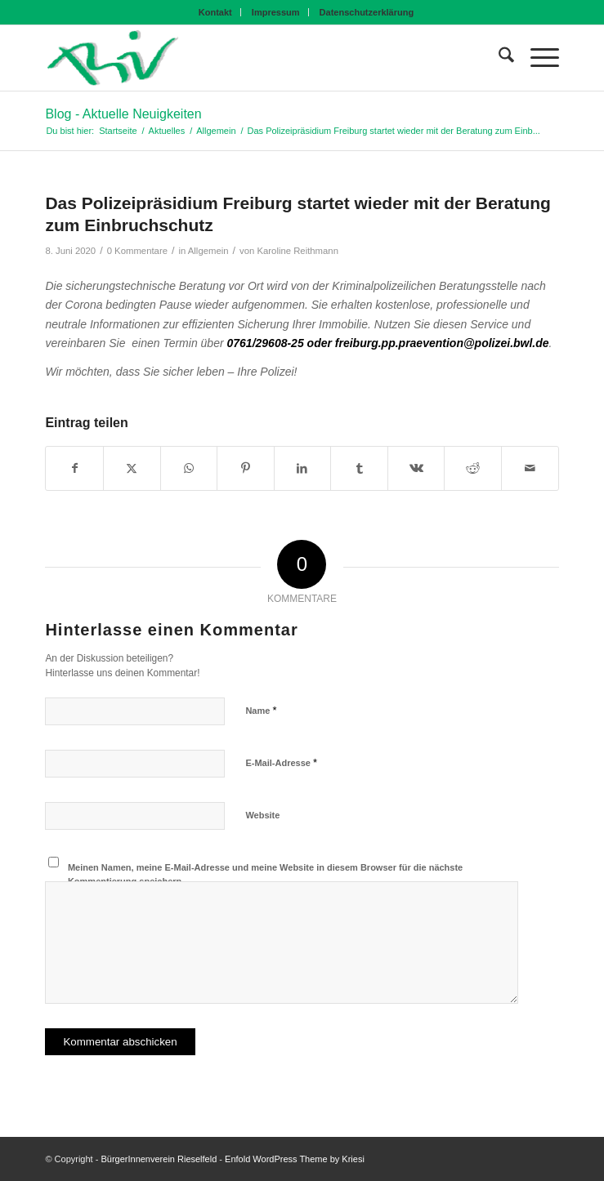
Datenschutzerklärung (367, 12)
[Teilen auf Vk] (416, 468)
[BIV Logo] (250, 58)
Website (262, 815)
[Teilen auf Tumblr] (359, 468)
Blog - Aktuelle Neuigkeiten (123, 114)
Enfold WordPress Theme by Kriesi (295, 1159)
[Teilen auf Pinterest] (245, 468)
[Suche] (498, 58)
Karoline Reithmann (297, 251)
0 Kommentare (137, 251)
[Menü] (536, 58)
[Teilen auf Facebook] (74, 468)
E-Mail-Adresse (281, 762)
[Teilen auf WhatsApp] (189, 468)
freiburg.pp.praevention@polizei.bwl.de (442, 343)
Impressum (276, 12)
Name (260, 710)
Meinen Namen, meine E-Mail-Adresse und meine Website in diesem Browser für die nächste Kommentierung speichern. (265, 874)
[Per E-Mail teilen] (530, 468)
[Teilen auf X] (132, 468)
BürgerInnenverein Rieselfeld (159, 1159)
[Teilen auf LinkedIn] (303, 468)
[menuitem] (215, 12)
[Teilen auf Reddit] (473, 468)
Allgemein (208, 251)
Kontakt (215, 12)
